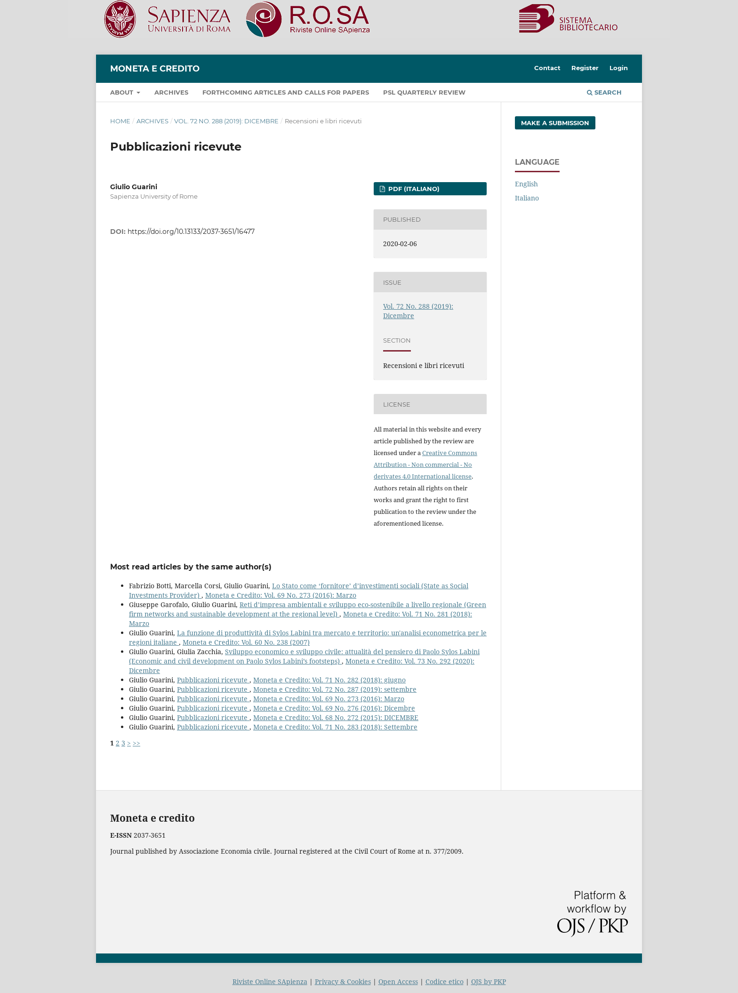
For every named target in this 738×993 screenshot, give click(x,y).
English (526, 183)
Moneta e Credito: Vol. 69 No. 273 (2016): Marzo (280, 595)
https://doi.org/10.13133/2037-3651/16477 (191, 231)
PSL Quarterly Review (424, 92)
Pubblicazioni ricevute (213, 679)
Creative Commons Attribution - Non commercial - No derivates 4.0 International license (425, 464)
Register (585, 68)
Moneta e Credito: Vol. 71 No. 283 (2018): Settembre (335, 726)
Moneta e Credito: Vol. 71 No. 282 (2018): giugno (329, 679)
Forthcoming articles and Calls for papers (285, 92)
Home (120, 121)
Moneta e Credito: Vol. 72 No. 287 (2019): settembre (335, 689)
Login (619, 68)
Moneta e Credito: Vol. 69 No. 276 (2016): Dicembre (334, 708)
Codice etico (444, 981)
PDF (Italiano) (413, 188)
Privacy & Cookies (343, 981)
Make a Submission (555, 123)
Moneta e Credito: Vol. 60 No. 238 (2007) (246, 642)
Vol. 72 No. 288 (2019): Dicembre (226, 121)
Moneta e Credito (155, 69)
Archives (171, 92)
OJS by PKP (488, 981)
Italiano (527, 197)
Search (604, 92)
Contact (547, 68)
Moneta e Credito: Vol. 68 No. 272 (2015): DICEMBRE (335, 717)
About (122, 92)
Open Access (398, 981)
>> (136, 742)
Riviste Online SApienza (270, 981)
